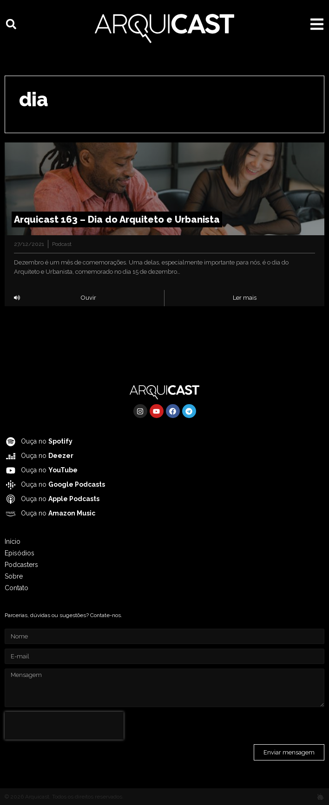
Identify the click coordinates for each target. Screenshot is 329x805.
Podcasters (21, 564)
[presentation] (64, 726)
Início (12, 541)
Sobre (14, 576)
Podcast (62, 244)
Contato (16, 588)
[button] (11, 24)
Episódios (19, 553)
